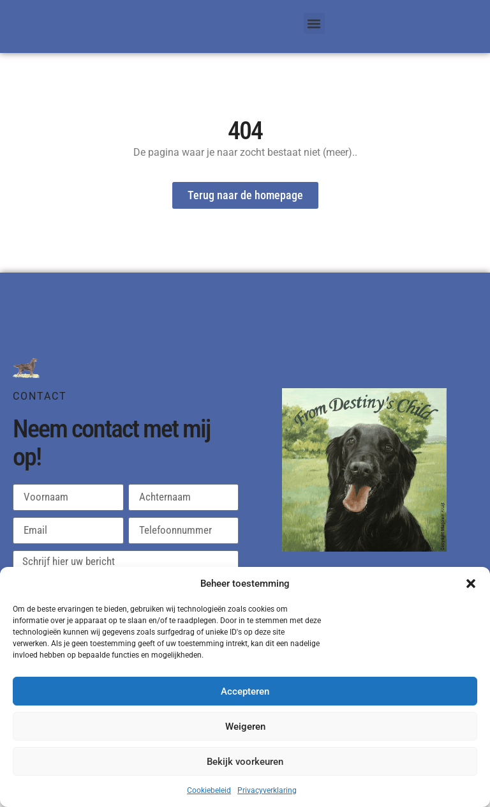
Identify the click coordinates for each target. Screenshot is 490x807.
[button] (470, 583)
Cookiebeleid (209, 790)
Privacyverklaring (267, 790)
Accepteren (245, 691)
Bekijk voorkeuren (245, 761)
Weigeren (245, 726)
